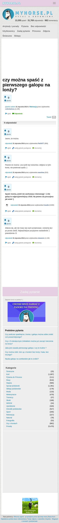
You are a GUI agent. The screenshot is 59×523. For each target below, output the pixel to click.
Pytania (25, 26)
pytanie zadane (10, 107)
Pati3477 (41, 143)
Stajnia (9, 383)
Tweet (48, 117)
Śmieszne (7, 36)
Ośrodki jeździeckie (14, 409)
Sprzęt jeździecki (13, 386)
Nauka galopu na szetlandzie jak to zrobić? (22, 359)
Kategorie (11, 368)
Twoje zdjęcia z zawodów (35, 519)
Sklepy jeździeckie (13, 389)
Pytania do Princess (14, 377)
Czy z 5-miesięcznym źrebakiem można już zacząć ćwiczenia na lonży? (29, 342)
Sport (8, 412)
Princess (36, 31)
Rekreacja (33, 107)
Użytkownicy (9, 31)
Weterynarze (11, 395)
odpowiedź (8, 143)
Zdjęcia (46, 31)
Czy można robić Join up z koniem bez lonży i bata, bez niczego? (27, 353)
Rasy (8, 380)
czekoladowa (9, 109)
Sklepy (17, 36)
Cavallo (46, 205)
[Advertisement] (29, 57)
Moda (8, 392)
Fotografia (10, 421)
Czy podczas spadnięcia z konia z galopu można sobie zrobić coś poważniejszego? (29, 335)
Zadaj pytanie (23, 31)
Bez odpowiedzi (38, 26)
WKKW (9, 403)
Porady (9, 426)
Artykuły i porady (11, 26)
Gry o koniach (11, 423)
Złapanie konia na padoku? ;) (14, 299)
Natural (9, 418)
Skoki (8, 400)
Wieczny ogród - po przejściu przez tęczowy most (30, 517)
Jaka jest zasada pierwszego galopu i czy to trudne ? (25, 348)
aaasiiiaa (41, 172)
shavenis (41, 238)
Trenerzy (9, 397)
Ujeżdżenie (10, 406)
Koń (7, 374)
